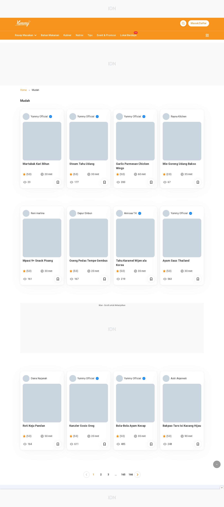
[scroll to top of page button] (217, 464)
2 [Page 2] (101, 474)
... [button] (116, 474)
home (23, 90)
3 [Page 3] (108, 474)
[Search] (183, 23)
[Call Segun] (57, 182)
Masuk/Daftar (199, 23)
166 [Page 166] (131, 474)
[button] (86, 474)
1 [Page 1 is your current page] (93, 474)
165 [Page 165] (123, 474)
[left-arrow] (86, 475)
